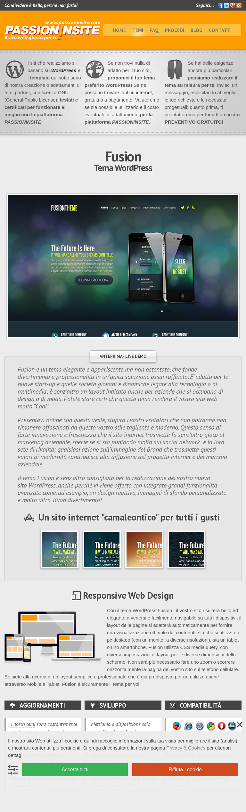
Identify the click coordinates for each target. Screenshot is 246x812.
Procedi (174, 30)
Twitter (226, 5)
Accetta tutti (75, 769)
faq (154, 30)
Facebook (220, 5)
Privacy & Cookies (185, 747)
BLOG (196, 30)
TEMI (137, 30)
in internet (140, 92)
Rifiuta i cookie (185, 769)
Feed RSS (239, 5)
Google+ (232, 5)
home (119, 30)
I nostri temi (23, 724)
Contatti (220, 30)
